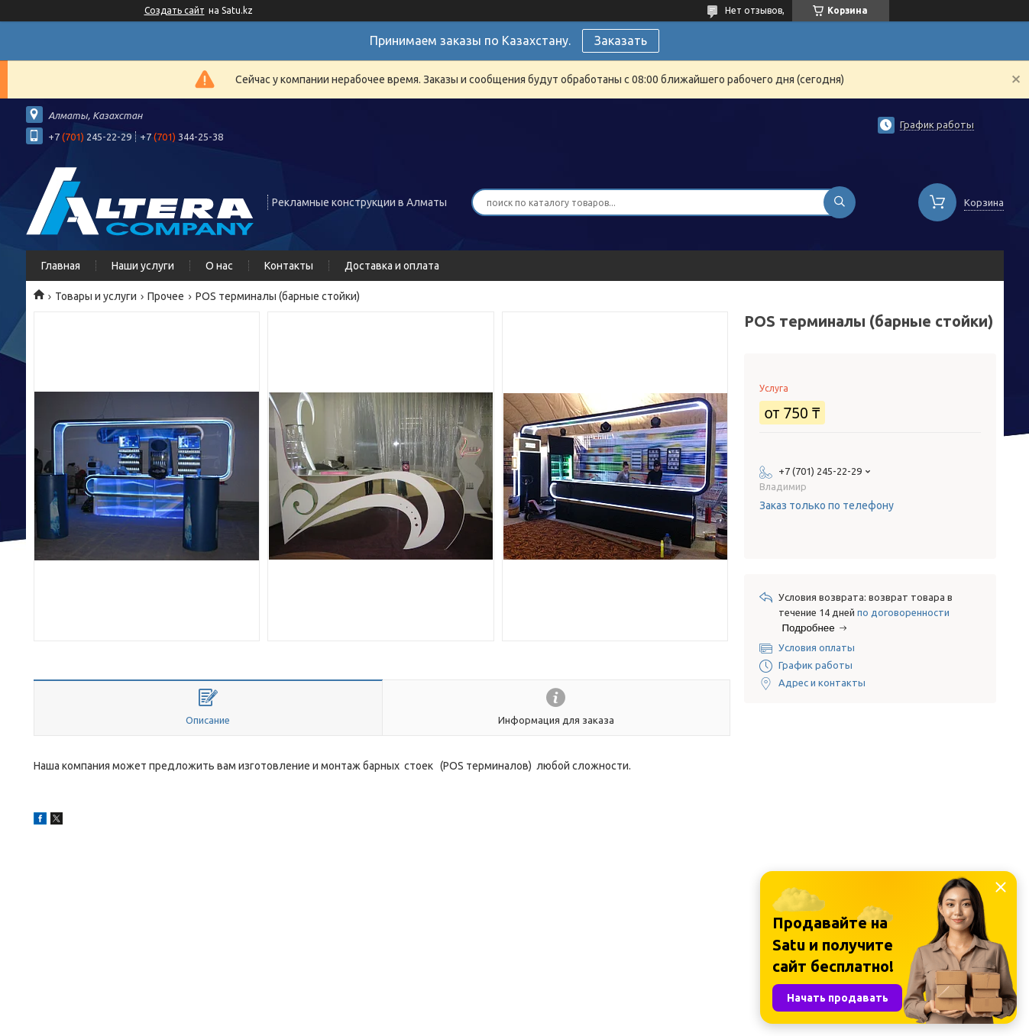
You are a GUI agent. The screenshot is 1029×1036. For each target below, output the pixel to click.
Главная (60, 265)
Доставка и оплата (392, 265)
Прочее (165, 296)
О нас (219, 265)
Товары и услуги (96, 296)
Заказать (620, 40)
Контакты (288, 265)
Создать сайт (174, 10)
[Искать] (840, 202)
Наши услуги (143, 265)
